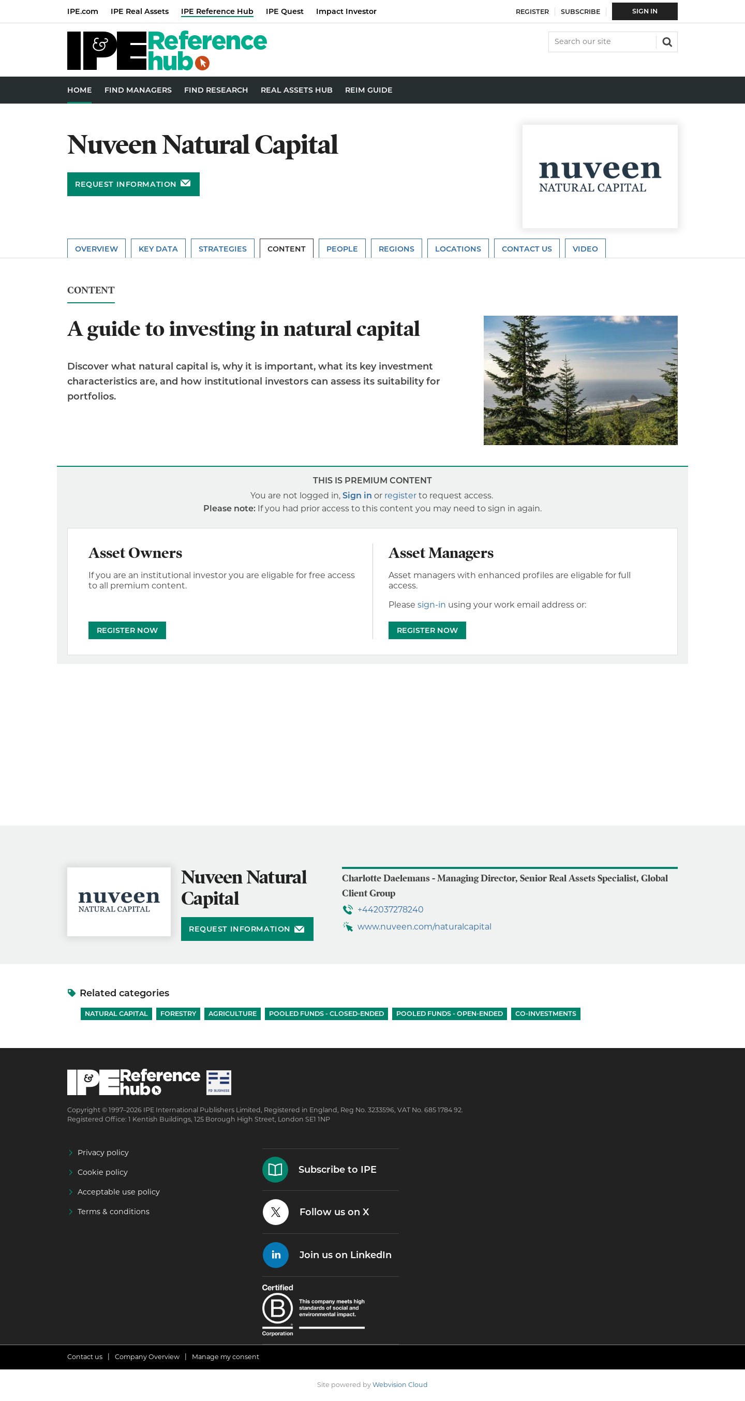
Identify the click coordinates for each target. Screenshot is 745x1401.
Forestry (178, 1013)
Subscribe (580, 12)
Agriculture (232, 1013)
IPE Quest (285, 11)
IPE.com (82, 11)
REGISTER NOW (127, 630)
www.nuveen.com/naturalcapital (424, 927)
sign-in (432, 605)
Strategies (223, 249)
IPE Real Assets (140, 11)
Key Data (158, 249)
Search (666, 41)
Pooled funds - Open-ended (449, 1013)
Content (286, 249)
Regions (396, 249)
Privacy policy (103, 1152)
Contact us (84, 1357)
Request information (126, 184)
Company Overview (147, 1357)
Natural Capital (116, 1013)
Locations (458, 249)
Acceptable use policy (119, 1192)
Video (585, 249)
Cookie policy (103, 1172)
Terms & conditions (114, 1211)
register (400, 495)
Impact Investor (346, 11)
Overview (96, 249)
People (342, 249)
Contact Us (527, 249)
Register (532, 12)
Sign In (645, 11)
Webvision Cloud (400, 1385)
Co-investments (545, 1013)
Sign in (357, 495)
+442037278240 (390, 910)
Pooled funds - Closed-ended (326, 1013)
